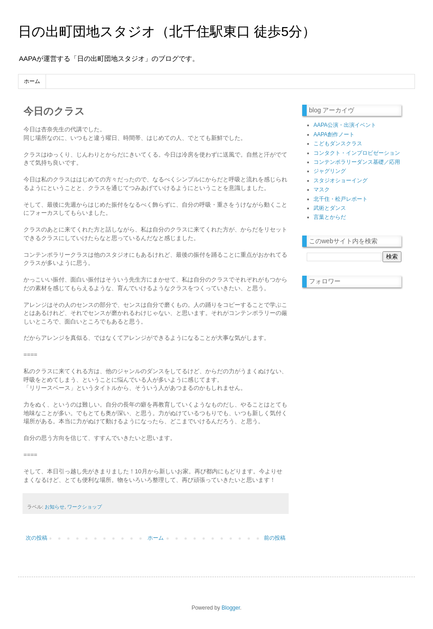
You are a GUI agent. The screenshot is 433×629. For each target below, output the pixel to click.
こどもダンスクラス (337, 143)
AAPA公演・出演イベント (344, 125)
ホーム (32, 81)
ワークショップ (84, 506)
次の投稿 (36, 538)
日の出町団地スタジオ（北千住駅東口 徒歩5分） (167, 31)
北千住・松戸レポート (340, 199)
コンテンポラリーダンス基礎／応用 (356, 162)
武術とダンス (329, 208)
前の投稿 (275, 538)
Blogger (230, 608)
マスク (321, 189)
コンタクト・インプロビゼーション (356, 153)
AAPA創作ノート (334, 134)
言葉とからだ (329, 217)
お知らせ (54, 506)
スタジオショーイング (340, 180)
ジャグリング (329, 171)
